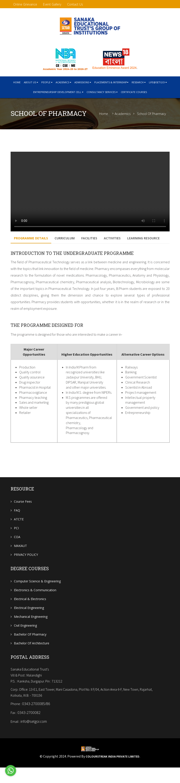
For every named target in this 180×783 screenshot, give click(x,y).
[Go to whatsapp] (10, 771)
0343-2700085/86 (36, 719)
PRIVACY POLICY (26, 567)
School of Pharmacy (151, 113)
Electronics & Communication (35, 602)
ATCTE (19, 531)
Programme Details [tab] (32, 239)
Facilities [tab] (95, 239)
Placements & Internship (111, 82)
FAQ (17, 522)
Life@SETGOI (158, 82)
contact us (75, 4)
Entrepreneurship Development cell (58, 92)
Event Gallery (52, 4)
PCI (16, 540)
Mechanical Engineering (30, 629)
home (17, 82)
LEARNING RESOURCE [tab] (31, 250)
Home (103, 113)
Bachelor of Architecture (31, 655)
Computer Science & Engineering (37, 593)
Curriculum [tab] (68, 239)
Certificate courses (134, 92)
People (46, 82)
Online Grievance (25, 4)
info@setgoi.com (34, 737)
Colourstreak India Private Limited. (113, 772)
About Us (31, 82)
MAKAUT (20, 558)
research (139, 82)
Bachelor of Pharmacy (30, 646)
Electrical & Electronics (30, 611)
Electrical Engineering (29, 620)
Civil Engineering (25, 638)
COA (17, 549)
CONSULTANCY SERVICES (102, 92)
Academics (63, 82)
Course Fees (23, 514)
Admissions (82, 82)
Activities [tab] (120, 239)
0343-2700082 (28, 728)
